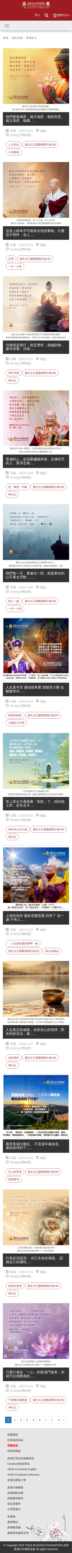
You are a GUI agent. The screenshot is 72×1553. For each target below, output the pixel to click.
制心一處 (13, 601)
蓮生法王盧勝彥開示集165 (40, 144)
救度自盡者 (15, 1285)
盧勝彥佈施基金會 (18, 1532)
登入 (37, 14)
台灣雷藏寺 (14, 1509)
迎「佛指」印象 (17, 487)
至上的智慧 (15, 1171)
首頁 (5, 37)
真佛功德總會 (15, 1487)
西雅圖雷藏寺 (15, 1498)
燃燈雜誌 (12, 1522)
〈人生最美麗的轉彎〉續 (23, 943)
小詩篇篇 (13, 152)
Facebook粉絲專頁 (18, 1463)
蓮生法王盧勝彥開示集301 (24, 951)
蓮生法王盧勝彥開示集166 (40, 372)
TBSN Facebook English (22, 1469)
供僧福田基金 (15, 1440)
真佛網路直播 (15, 1492)
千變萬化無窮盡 (17, 1399)
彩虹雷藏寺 (14, 1503)
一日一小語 (15, 266)
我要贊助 (12, 1434)
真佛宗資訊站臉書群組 (20, 1458)
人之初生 (13, 144)
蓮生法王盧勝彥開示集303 (43, 715)
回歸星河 (13, 1179)
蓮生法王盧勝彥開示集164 (35, 258)
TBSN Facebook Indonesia (23, 1474)
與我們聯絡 (14, 1451)
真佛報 (11, 1516)
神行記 (12, 380)
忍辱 (11, 258)
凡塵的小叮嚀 (16, 722)
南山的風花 (52, 951)
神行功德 (13, 372)
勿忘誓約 (13, 1057)
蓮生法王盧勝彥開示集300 (43, 1171)
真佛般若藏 (14, 1527)
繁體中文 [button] (61, 15)
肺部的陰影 (15, 715)
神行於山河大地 (17, 829)
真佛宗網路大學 (16, 1480)
